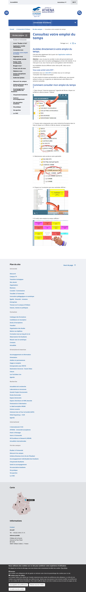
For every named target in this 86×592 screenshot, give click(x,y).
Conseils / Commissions (17, 291)
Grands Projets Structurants (18, 392)
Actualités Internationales (18, 441)
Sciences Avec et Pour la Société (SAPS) (22, 412)
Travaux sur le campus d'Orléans (20, 305)
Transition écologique (16, 279)
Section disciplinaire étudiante (19, 74)
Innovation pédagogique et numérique (22, 296)
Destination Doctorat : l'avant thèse (21, 369)
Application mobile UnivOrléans (19, 46)
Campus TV (13, 276)
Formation (13, 312)
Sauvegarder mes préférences (18, 584)
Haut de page (68, 265)
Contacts (12, 342)
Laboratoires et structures (18, 389)
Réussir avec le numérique (18, 340)
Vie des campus (37, 29)
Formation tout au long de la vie (20, 334)
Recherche (13, 381)
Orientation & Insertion (18, 349)
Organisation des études (17, 328)
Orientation (13, 357)
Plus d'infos (64, 568)
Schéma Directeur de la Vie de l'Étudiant (20, 85)
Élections (12, 288)
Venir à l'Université (16, 435)
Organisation (14, 285)
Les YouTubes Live (15, 374)
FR (74, 2)
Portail (12, 29)
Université (13, 269)
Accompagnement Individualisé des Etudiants (18, 90)
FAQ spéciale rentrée (19, 59)
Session (12, 571)
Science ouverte (15, 409)
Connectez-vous (18, 50)
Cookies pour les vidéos (17, 575)
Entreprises (13, 302)
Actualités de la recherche (18, 386)
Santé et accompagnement (18, 98)
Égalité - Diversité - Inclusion (19, 299)
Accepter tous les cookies (17, 589)
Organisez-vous (18, 56)
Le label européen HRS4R (17, 406)
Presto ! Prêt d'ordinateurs (17, 62)
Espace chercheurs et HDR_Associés (21, 401)
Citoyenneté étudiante (20, 95)
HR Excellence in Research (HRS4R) (20, 438)
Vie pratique (17, 107)
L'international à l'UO (16, 427)
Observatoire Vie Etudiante (18, 337)
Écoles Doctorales (15, 395)
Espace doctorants (15, 398)
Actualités (13, 345)
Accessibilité (14, 2)
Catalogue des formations (18, 317)
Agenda (12, 377)
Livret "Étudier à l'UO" (20, 43)
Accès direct (61, 2)
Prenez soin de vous (19, 68)
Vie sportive (17, 110)
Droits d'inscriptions (16, 322)
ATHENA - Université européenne (20, 430)
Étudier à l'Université (19, 40)
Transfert (12, 325)
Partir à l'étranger (15, 432)
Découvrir (13, 274)
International (14, 422)
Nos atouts (13, 282)
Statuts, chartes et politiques (19, 308)
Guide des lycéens (18, 77)
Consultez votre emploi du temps (20, 53)
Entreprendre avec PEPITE (18, 366)
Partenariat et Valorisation (18, 403)
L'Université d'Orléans (23, 29)
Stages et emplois (15, 363)
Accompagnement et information (20, 354)
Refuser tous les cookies (37, 584)
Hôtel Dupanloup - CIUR (17, 415)
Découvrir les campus (20, 81)
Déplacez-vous (17, 71)
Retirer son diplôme (16, 331)
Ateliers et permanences (17, 360)
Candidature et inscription (18, 320)
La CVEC (15, 113)
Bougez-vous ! (17, 65)
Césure (12, 371)
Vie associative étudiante (17, 103)
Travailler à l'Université (17, 293)
